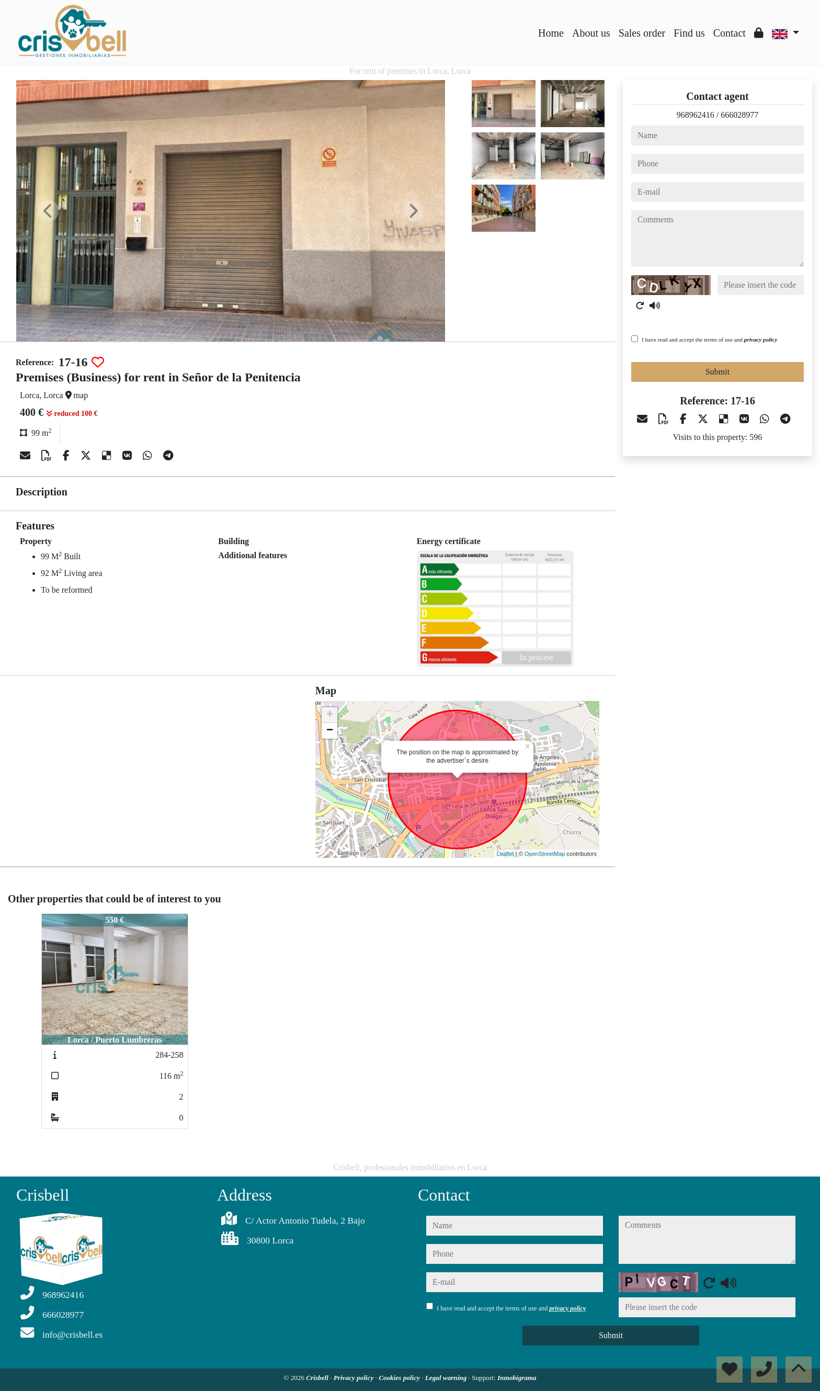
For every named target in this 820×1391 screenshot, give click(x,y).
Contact (729, 33)
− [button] (329, 731)
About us (591, 33)
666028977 (739, 114)
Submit (717, 371)
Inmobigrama (517, 1378)
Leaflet (505, 854)
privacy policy (761, 339)
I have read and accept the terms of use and (709, 339)
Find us (689, 33)
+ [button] (329, 715)
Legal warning (447, 1378)
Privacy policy (354, 1378)
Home (551, 33)
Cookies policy (400, 1378)
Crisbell (318, 1378)
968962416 (695, 114)
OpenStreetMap (545, 854)
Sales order (642, 33)
